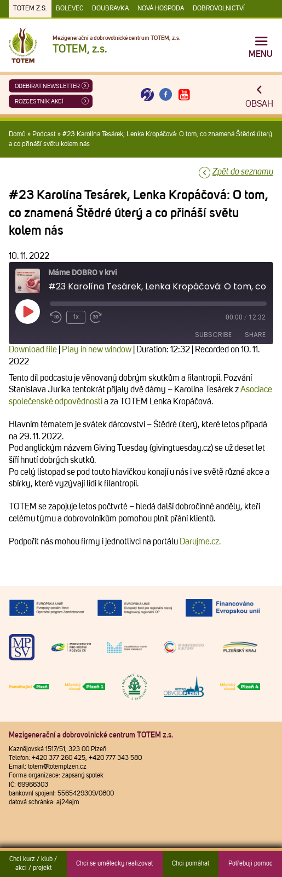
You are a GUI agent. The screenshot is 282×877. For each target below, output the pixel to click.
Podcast (44, 134)
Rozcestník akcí (39, 101)
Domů (17, 134)
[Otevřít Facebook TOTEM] (166, 95)
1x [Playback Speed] (76, 317)
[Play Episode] (27, 311)
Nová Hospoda (160, 8)
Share (255, 334)
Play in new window (96, 349)
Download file (33, 349)
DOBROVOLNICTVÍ (219, 8)
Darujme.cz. (200, 541)
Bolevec (69, 8)
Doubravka (110, 8)
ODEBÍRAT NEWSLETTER (47, 86)
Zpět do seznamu (242, 171)
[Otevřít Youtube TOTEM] (184, 95)
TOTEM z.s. (30, 8)
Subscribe (213, 334)
